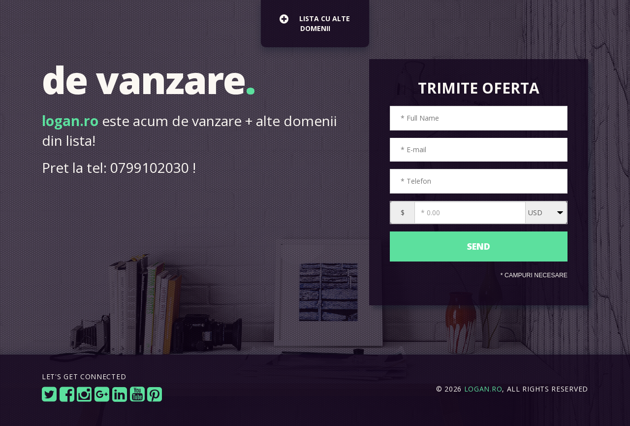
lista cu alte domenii (315, 22)
